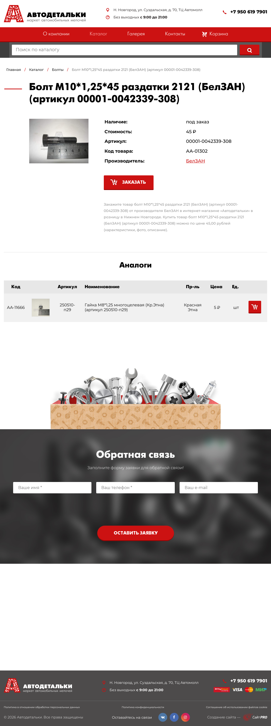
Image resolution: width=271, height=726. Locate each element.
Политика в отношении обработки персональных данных (42, 707)
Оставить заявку (136, 533)
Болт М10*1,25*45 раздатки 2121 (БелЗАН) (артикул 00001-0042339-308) (136, 69)
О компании (56, 34)
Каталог (98, 34)
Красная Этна (193, 307)
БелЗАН (195, 161)
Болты (58, 69)
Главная (13, 69)
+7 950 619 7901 (248, 12)
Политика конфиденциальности (143, 707)
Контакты (175, 34)
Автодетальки (29, 717)
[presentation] (135, 508)
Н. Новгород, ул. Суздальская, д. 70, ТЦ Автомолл (157, 10)
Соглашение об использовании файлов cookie (236, 707)
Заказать (134, 182)
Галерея (136, 34)
